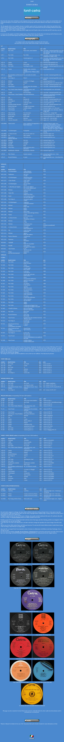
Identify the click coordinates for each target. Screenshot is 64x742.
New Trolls (3, 514)
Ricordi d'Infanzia (16, 517)
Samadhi (17, 531)
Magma (50, 429)
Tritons (16, 352)
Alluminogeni (32, 531)
